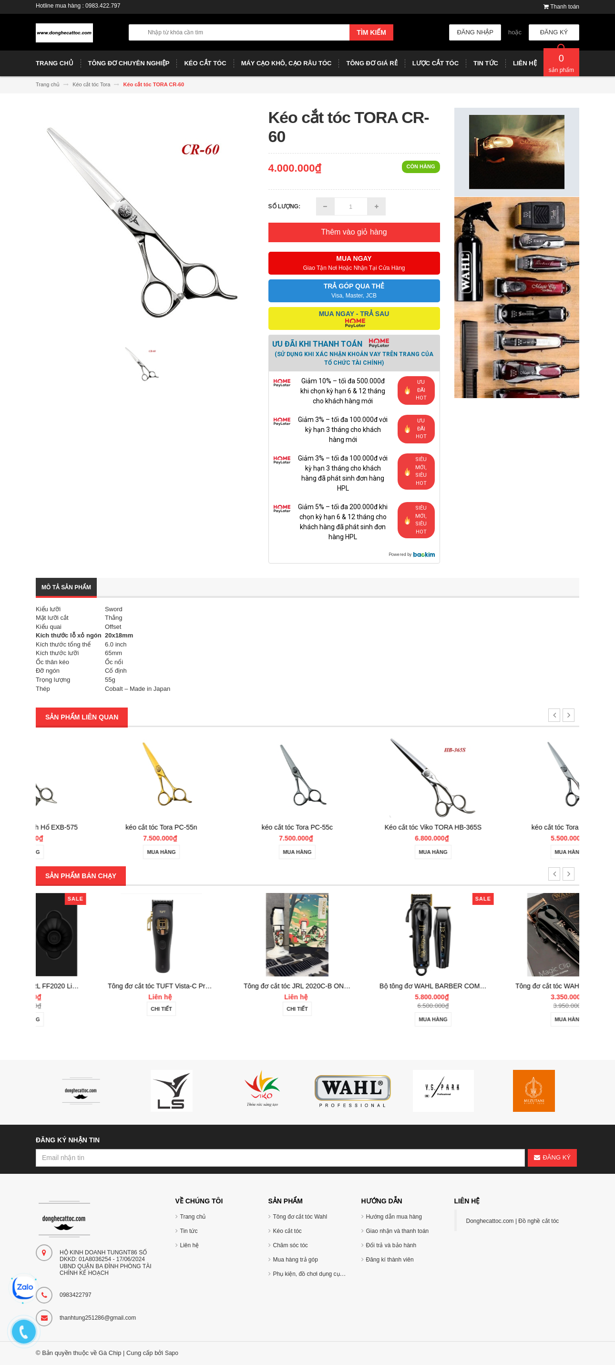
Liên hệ (189, 1245)
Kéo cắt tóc (287, 1231)
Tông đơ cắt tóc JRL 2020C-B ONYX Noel (384, 986)
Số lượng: (284, 206)
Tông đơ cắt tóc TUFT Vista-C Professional (250, 986)
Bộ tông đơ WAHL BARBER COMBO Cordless (527, 986)
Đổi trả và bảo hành (391, 1245)
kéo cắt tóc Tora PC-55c (375, 827)
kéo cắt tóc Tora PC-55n (239, 827)
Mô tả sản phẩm (66, 587)
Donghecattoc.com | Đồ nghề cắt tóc (512, 1221)
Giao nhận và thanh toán (397, 1231)
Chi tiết (239, 1009)
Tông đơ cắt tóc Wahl (300, 1216)
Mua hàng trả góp (295, 1259)
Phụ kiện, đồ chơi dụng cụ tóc (311, 1274)
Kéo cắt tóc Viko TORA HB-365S (511, 827)
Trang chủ (193, 1216)
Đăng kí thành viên (390, 1259)
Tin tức (189, 1231)
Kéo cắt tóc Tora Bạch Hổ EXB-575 (103, 827)
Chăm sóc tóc (290, 1245)
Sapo (171, 1353)
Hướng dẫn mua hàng (394, 1216)
